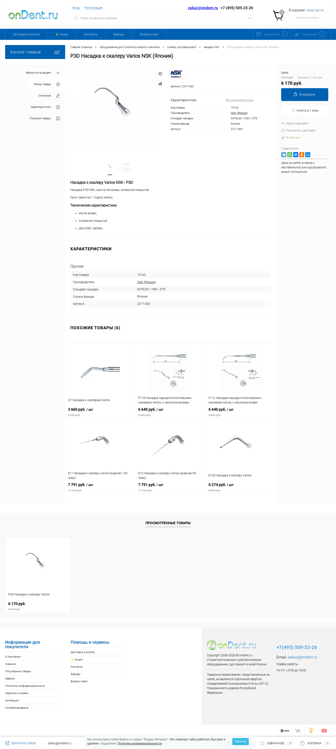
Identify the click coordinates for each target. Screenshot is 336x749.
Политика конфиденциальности (25, 685)
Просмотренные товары (168, 523)
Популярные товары (18, 671)
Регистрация (94, 7)
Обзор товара (47, 84)
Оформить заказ (306, 17)
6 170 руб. (38, 606)
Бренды (118, 34)
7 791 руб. (100, 487)
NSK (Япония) (239, 113)
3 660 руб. (100, 412)
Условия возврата (16, 707)
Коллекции (12, 700)
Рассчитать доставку (298, 130)
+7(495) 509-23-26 (296, 647)
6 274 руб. (240, 487)
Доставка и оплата (26, 34)
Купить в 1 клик (305, 110)
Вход (76, 7)
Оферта (10, 678)
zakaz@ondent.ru (203, 8)
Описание (49, 96)
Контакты (91, 34)
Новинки (10, 664)
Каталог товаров (35, 52)
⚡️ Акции (61, 34)
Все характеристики (240, 100)
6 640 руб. (170, 412)
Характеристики (45, 107)
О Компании (13, 656)
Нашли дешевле (294, 123)
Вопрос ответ (149, 34)
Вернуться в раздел (43, 73)
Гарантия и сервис (16, 693)
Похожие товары (45, 118)
